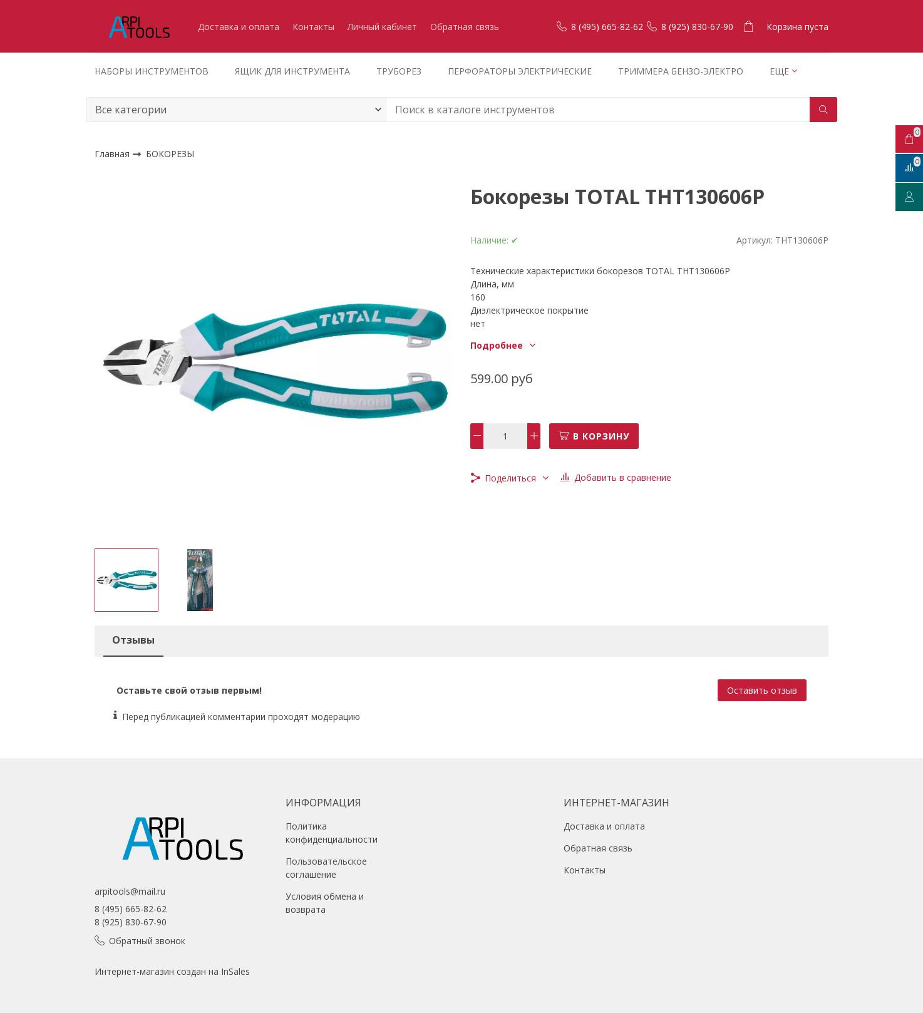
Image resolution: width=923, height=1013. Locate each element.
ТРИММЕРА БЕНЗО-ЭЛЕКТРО (680, 71)
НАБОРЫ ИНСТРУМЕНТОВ (152, 71)
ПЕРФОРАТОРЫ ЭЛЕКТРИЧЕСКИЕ (520, 71)
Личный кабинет (382, 27)
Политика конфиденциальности (332, 832)
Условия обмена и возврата (325, 902)
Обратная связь (464, 27)
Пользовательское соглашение (326, 867)
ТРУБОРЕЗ (398, 71)
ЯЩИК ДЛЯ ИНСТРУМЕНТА (292, 71)
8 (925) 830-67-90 (131, 922)
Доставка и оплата (238, 27)
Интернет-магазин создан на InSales (172, 971)
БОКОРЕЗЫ (170, 154)
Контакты (313, 27)
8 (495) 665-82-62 (131, 909)
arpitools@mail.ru (130, 891)
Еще (779, 71)
